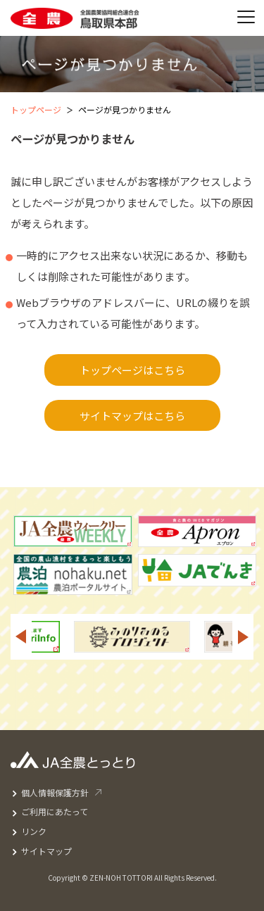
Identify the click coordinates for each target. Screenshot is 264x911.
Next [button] (243, 637)
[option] (132, 637)
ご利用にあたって (54, 811)
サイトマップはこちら (132, 415)
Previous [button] (20, 637)
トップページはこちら (132, 370)
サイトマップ (46, 851)
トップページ (36, 109)
